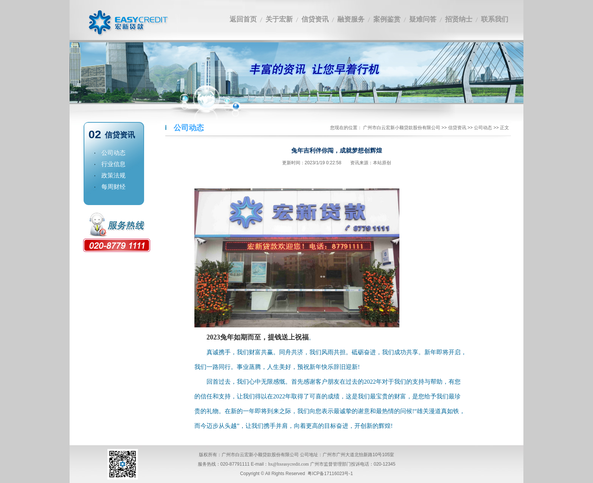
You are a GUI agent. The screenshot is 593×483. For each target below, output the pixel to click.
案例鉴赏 (387, 19)
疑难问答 (422, 19)
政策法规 (107, 175)
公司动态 (107, 153)
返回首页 (243, 19)
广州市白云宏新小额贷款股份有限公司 (401, 127)
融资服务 (351, 19)
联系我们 (494, 19)
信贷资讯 (315, 19)
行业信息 (107, 164)
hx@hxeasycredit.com (288, 464)
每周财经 (107, 187)
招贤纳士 (458, 19)
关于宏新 (279, 19)
